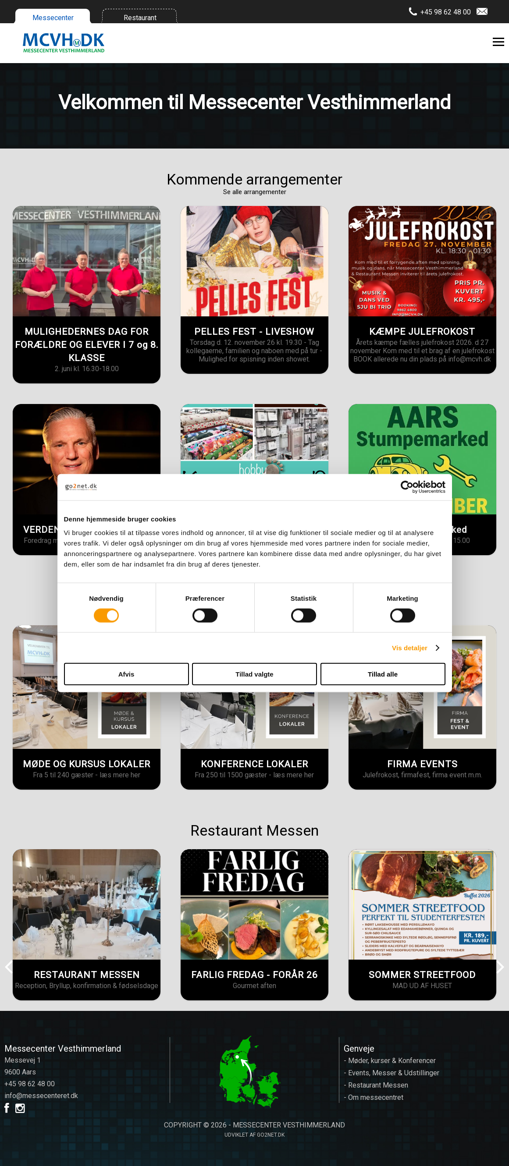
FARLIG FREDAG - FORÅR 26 (254, 975)
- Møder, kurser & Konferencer (390, 1060)
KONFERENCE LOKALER (254, 764)
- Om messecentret (373, 1097)
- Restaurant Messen (376, 1085)
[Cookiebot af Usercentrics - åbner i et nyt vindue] (407, 486)
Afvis (126, 674)
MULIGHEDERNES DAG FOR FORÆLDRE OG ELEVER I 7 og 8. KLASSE (87, 344)
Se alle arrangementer (254, 192)
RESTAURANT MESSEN (87, 975)
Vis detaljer (409, 647)
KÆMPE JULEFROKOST (422, 331)
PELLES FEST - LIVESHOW (254, 331)
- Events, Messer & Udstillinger (391, 1073)
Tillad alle (383, 674)
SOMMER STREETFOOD (422, 975)
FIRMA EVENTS (422, 764)
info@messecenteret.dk (41, 1096)
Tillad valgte (254, 674)
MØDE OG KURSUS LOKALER (86, 764)
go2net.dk (271, 1135)
